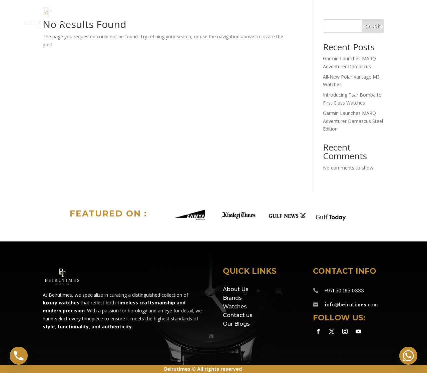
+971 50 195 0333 (344, 290)
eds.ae (281, 369)
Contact (377, 27)
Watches (225, 27)
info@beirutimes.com (351, 304)
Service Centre (282, 27)
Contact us (238, 315)
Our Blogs (236, 324)
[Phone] (19, 356)
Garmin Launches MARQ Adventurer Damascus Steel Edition (353, 121)
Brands (175, 27)
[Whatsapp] (408, 356)
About (335, 27)
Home (137, 27)
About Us (236, 289)
